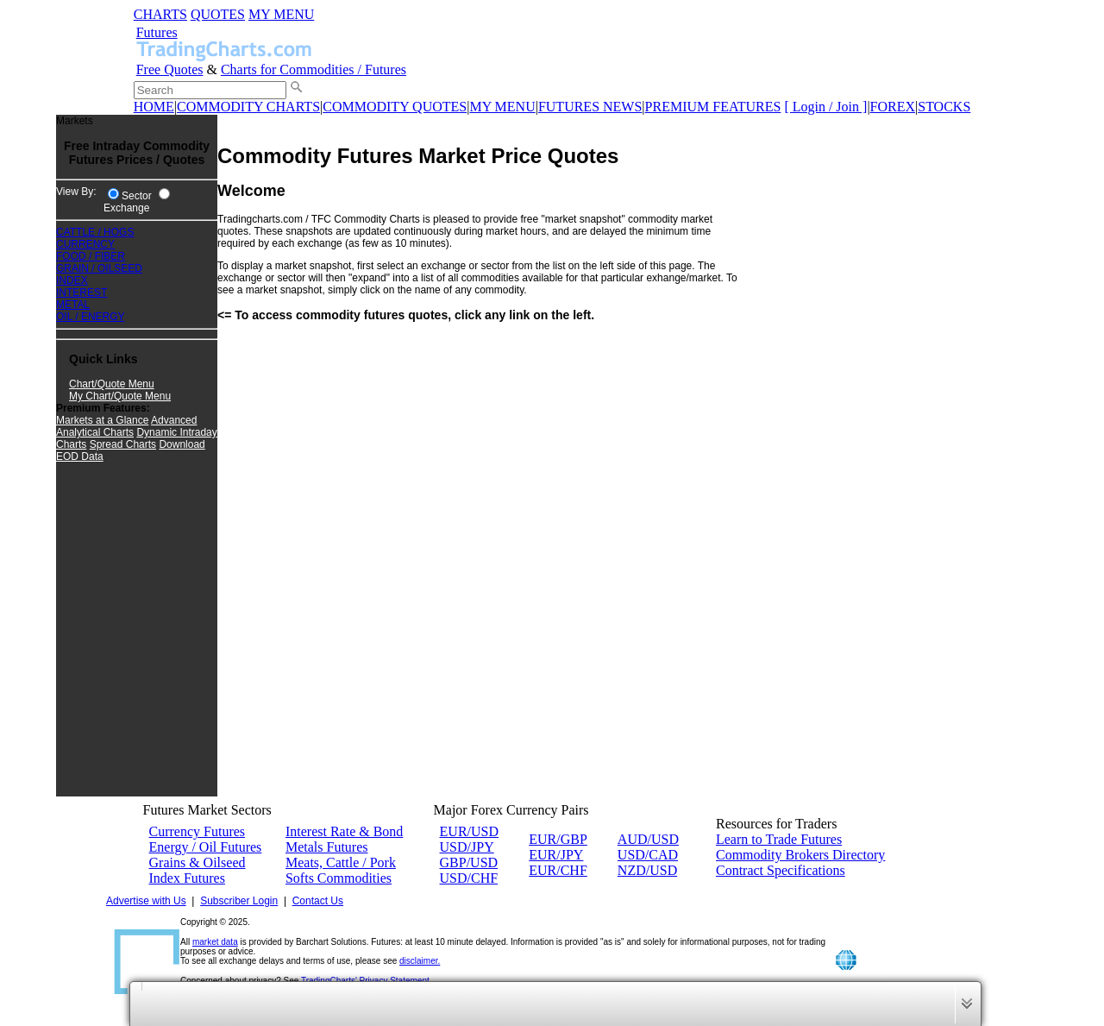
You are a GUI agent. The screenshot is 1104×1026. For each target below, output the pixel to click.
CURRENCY (85, 244)
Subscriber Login (239, 901)
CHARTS (160, 14)
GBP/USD (469, 862)
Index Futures (187, 878)
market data (215, 942)
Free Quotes (170, 69)
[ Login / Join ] (825, 106)
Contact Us (317, 901)
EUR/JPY (556, 854)
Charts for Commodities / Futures (313, 69)
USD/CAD (648, 854)
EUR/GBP (558, 839)
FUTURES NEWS (590, 106)
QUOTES (218, 14)
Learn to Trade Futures (779, 839)
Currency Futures (197, 831)
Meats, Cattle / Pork (340, 862)
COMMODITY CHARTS (248, 106)
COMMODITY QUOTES (395, 106)
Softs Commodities (338, 878)
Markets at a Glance (102, 420)
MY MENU (281, 14)
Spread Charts (123, 444)
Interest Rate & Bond (344, 831)
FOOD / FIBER (90, 256)
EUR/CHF (558, 870)
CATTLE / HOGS (95, 232)
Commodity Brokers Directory (800, 854)
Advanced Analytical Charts (126, 426)
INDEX (72, 280)
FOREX (892, 106)
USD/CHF (469, 878)
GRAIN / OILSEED (99, 268)
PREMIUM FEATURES (713, 106)
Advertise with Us (146, 901)
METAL (73, 305)
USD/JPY (467, 847)
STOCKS (944, 106)
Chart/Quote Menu (111, 384)
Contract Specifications (780, 870)
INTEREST (81, 292)
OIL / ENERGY (90, 317)
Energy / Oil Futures (205, 847)
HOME (154, 106)
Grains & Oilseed (197, 862)
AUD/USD (648, 839)
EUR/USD (469, 831)
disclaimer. (419, 961)
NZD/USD (647, 870)
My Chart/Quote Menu (120, 396)
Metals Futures (326, 847)
